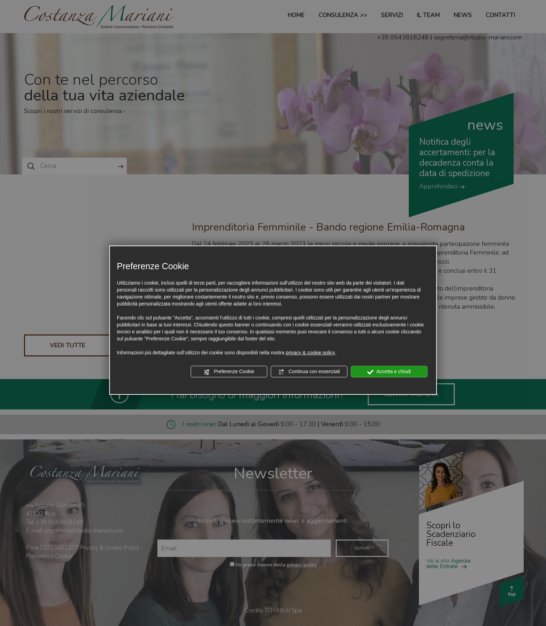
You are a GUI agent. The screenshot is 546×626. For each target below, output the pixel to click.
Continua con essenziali (309, 372)
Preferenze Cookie (228, 372)
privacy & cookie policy (310, 352)
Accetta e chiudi (389, 372)
